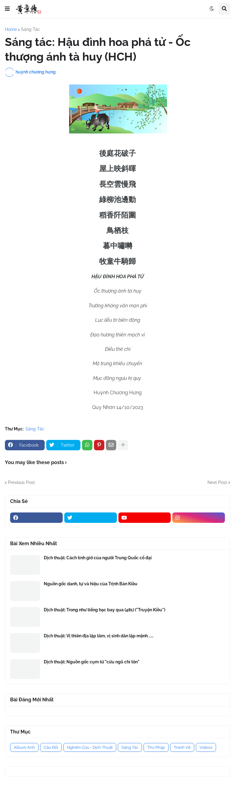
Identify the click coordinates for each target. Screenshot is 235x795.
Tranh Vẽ (182, 747)
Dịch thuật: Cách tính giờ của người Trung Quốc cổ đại (98, 557)
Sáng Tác (30, 29)
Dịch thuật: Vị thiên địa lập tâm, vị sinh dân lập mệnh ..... (98, 635)
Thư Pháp (156, 747)
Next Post (217, 482)
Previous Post (21, 482)
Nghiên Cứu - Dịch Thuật (90, 747)
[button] (7, 9)
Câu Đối (51, 747)
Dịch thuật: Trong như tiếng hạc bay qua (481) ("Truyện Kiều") (104, 609)
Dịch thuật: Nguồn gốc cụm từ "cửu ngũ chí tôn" (92, 661)
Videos (206, 747)
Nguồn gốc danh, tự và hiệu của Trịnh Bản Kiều (90, 583)
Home (11, 29)
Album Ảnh (24, 747)
